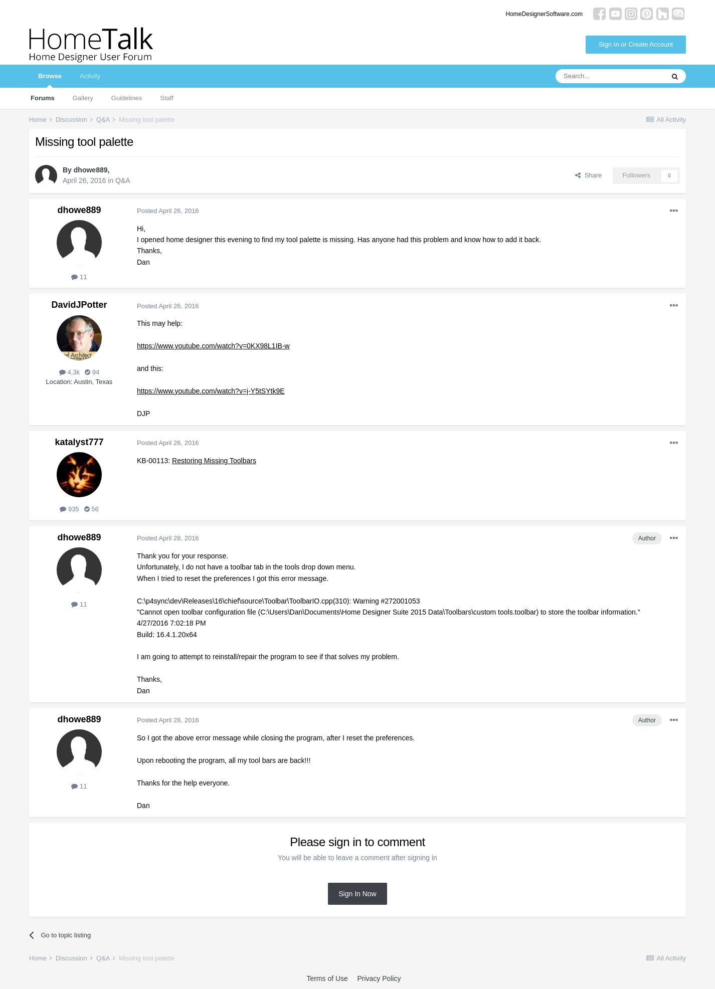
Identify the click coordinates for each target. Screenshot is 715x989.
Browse (50, 80)
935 (69, 509)
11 (79, 277)
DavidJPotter (79, 305)
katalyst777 (79, 442)
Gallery (83, 98)
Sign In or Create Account (636, 44)
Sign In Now (357, 894)
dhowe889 (91, 170)
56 (91, 509)
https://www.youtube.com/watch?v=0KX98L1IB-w (213, 346)
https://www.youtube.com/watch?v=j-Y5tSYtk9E (211, 391)
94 (92, 372)
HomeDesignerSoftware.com (544, 14)
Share (588, 175)
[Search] (610, 76)
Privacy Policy (379, 978)
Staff (166, 98)
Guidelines (126, 98)
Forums (43, 98)
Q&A (122, 180)
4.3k (69, 372)
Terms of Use (326, 978)
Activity (90, 76)
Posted (168, 211)
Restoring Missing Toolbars (214, 461)
